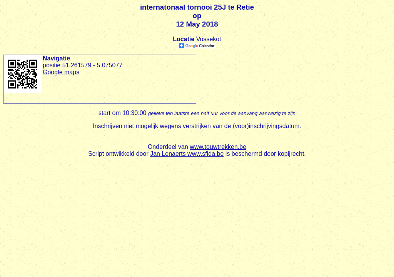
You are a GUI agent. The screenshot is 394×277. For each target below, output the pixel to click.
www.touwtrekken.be (218, 147)
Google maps (61, 72)
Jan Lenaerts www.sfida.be (187, 153)
